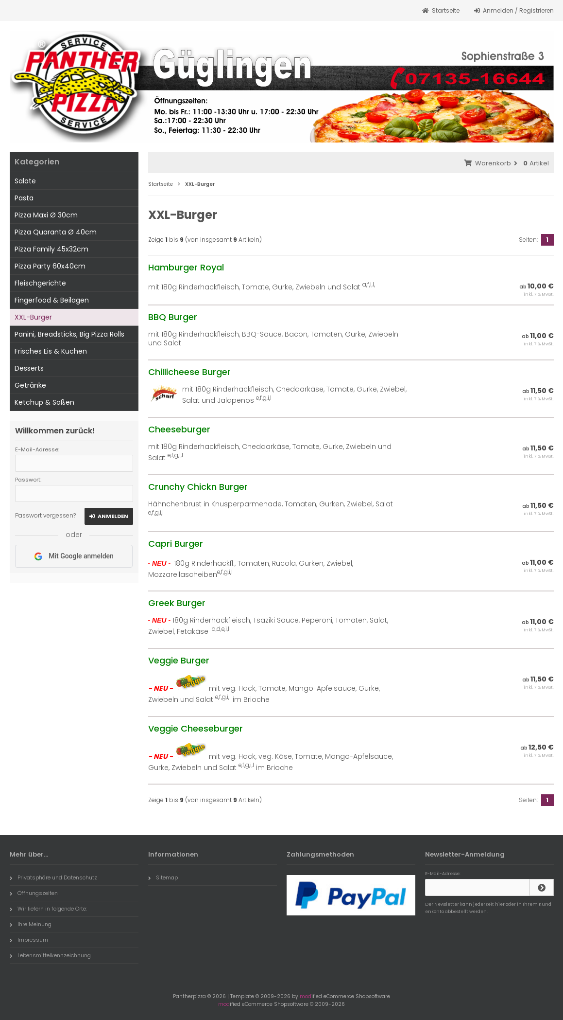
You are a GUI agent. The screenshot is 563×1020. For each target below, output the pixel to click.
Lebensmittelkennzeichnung (50, 955)
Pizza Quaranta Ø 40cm (56, 232)
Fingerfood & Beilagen (52, 300)
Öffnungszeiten (34, 893)
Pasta (24, 198)
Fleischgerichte (40, 283)
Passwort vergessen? (45, 515)
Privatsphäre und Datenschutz (53, 877)
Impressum (29, 940)
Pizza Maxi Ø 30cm (46, 215)
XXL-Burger (33, 317)
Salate (25, 181)
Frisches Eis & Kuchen (51, 351)
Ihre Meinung (30, 924)
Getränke (30, 385)
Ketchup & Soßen (44, 402)
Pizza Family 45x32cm (51, 249)
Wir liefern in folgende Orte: (48, 909)
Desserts (29, 368)
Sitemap (163, 877)
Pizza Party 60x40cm (50, 266)
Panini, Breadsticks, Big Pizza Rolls (69, 334)
